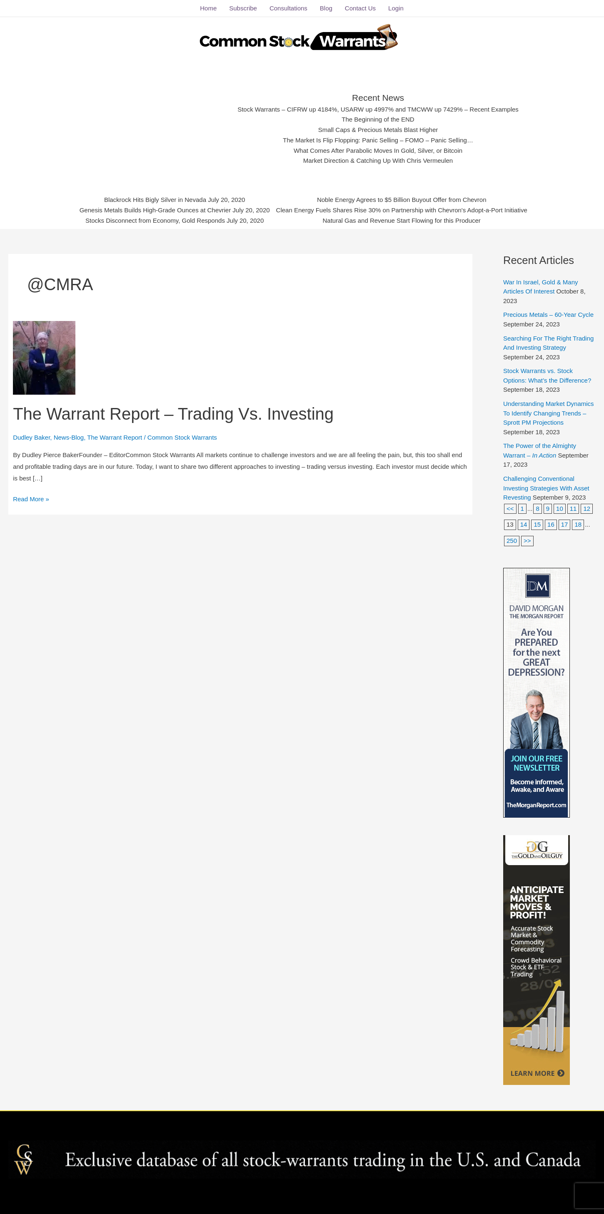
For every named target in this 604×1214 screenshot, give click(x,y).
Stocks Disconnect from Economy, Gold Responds (155, 220)
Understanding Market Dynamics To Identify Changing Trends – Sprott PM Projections (548, 413)
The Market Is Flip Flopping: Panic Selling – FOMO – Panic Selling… (378, 140)
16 (550, 524)
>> (527, 540)
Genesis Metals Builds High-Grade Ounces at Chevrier (155, 210)
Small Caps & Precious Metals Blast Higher (377, 129)
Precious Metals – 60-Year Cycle (548, 314)
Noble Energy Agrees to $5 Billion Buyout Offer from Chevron (401, 199)
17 (564, 524)
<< (510, 508)
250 (512, 540)
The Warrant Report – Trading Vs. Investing (173, 414)
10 (559, 508)
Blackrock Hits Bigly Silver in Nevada (156, 199)
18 (578, 524)
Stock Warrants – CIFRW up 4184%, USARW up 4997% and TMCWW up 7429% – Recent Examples (378, 109)
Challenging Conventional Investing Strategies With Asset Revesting (546, 488)
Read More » (31, 498)
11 (573, 508)
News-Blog (69, 436)
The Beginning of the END (378, 119)
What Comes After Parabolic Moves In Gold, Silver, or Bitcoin (378, 150)
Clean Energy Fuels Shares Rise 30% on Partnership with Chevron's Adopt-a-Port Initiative (401, 210)
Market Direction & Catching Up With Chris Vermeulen (378, 160)
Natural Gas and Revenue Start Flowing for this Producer (401, 220)
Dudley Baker (31, 436)
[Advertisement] (162, 127)
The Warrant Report (114, 436)
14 (523, 524)
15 (537, 524)
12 (586, 508)
